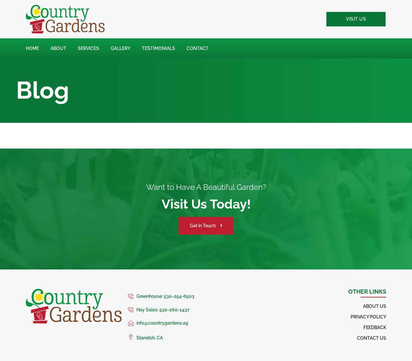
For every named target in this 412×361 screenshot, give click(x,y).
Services (88, 48)
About (58, 48)
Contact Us (371, 338)
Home (32, 48)
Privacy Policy (368, 316)
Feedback (374, 327)
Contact (198, 48)
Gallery (120, 48)
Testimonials (158, 48)
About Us (374, 306)
